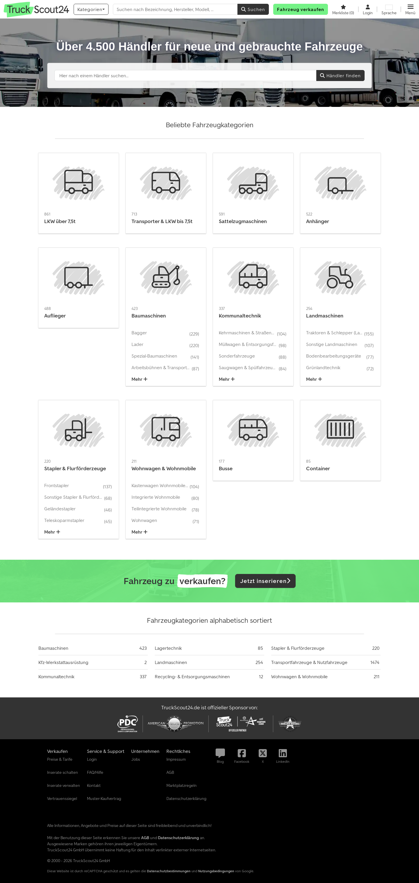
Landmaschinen (171, 662)
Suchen (253, 9)
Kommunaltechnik (56, 676)
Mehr (140, 379)
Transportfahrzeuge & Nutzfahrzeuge (309, 662)
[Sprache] (389, 9)
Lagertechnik (168, 648)
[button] (410, 9)
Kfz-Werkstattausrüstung (63, 662)
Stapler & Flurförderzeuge (297, 648)
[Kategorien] (91, 9)
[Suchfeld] (185, 75)
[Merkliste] (343, 9)
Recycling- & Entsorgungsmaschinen (192, 676)
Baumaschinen (53, 648)
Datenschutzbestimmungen (169, 871)
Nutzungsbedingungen (216, 871)
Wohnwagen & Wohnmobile (299, 676)
